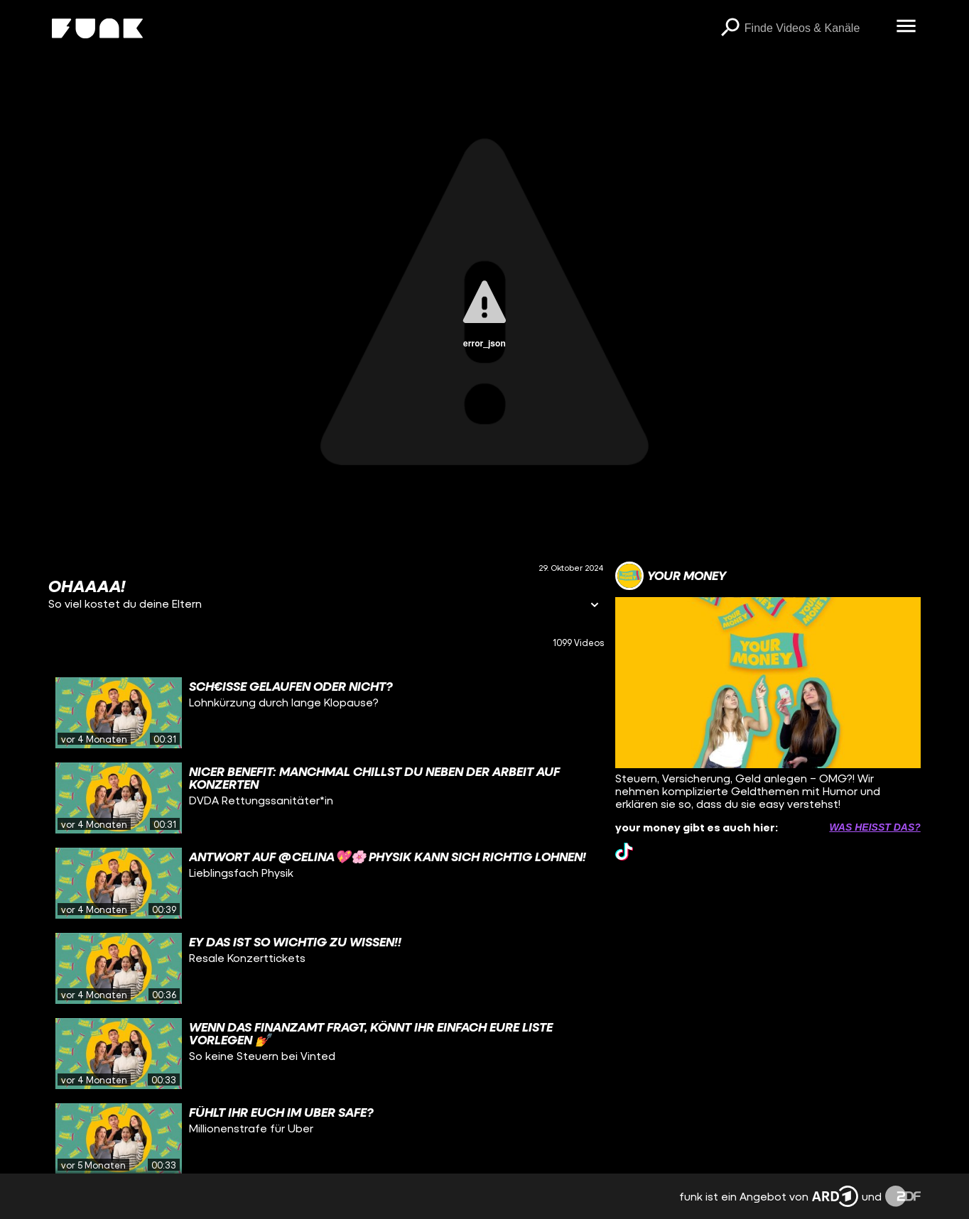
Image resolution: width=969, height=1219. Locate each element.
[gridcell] (326, 712)
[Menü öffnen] (906, 26)
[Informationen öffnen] (594, 606)
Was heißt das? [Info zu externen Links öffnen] (874, 827)
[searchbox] (816, 28)
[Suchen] (730, 28)
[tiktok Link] (624, 851)
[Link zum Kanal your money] (670, 576)
